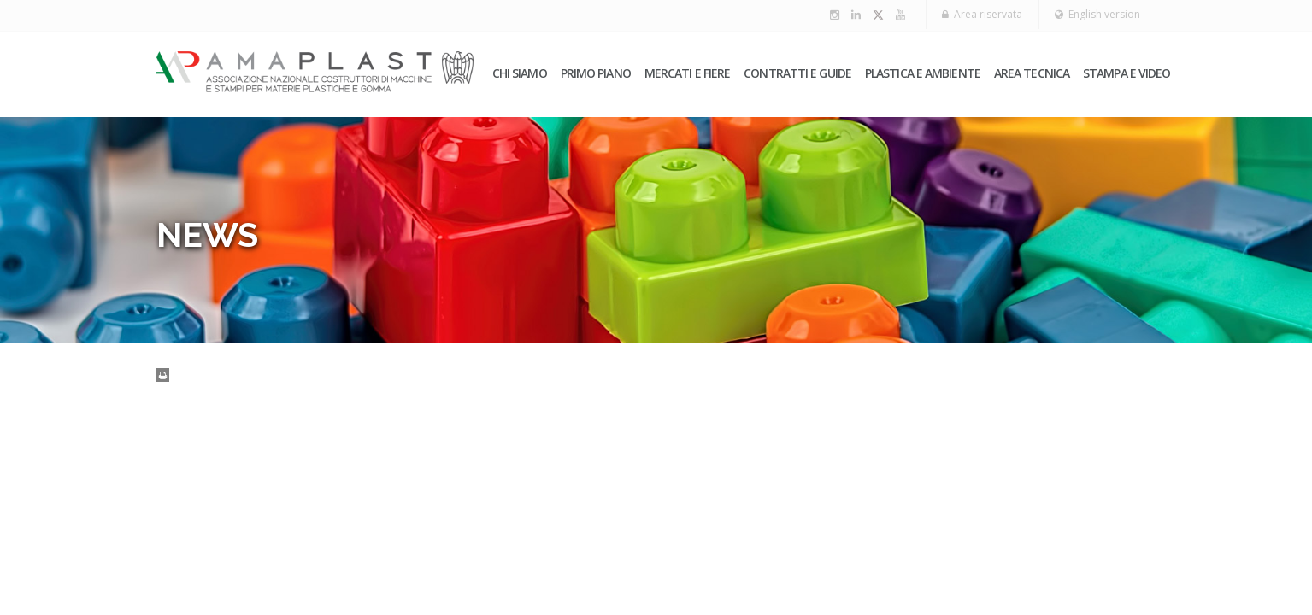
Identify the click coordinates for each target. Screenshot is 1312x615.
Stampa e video (1126, 73)
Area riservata (982, 14)
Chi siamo (519, 73)
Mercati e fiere (687, 73)
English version (1097, 14)
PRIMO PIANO (596, 73)
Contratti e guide (797, 73)
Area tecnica (1031, 73)
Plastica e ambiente (922, 73)
